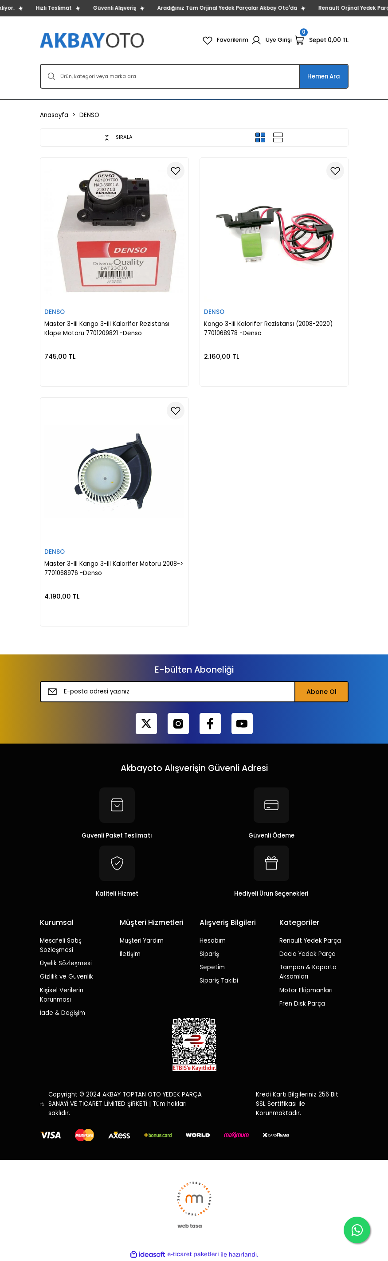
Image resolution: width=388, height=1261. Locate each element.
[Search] (194, 76)
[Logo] (93, 40)
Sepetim (212, 967)
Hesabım (213, 940)
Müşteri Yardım (142, 940)
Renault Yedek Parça (310, 940)
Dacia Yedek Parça (307, 954)
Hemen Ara (323, 76)
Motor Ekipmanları (306, 990)
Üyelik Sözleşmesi (66, 963)
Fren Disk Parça (302, 1003)
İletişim (130, 954)
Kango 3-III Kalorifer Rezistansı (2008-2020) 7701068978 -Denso (268, 328)
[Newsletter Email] (194, 691)
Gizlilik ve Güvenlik (66, 976)
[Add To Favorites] (175, 171)
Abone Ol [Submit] (321, 691)
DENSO (89, 115)
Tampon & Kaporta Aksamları (308, 972)
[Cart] (321, 40)
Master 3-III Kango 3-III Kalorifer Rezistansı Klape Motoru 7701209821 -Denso (106, 328)
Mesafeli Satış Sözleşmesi (61, 945)
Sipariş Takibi (219, 980)
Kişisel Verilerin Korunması (61, 995)
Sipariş (209, 954)
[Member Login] (271, 40)
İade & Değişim (62, 1013)
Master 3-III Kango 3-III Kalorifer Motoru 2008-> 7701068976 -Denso (113, 568)
